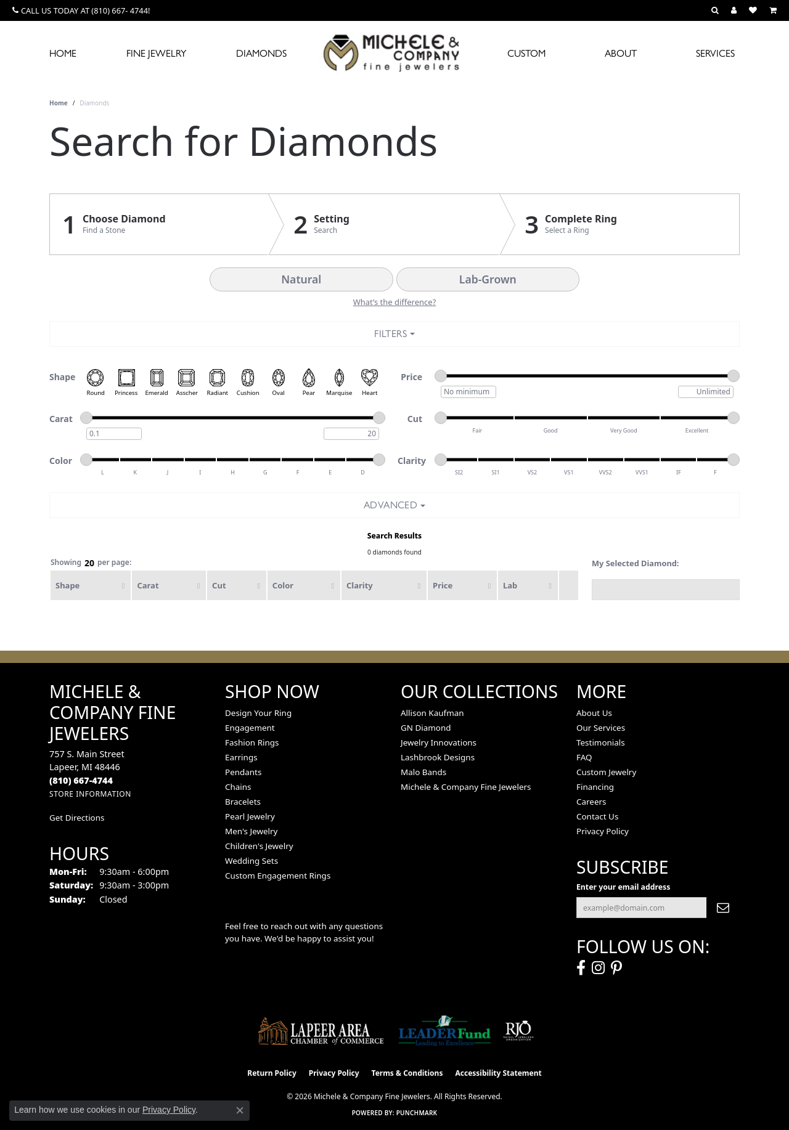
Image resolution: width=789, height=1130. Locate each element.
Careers (591, 801)
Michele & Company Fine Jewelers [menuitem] (466, 786)
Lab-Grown (488, 279)
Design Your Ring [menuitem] (258, 712)
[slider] (441, 376)
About (621, 53)
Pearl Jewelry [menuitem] (250, 816)
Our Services (600, 727)
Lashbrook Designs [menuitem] (438, 757)
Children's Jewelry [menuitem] (259, 846)
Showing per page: (91, 563)
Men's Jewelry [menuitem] (251, 831)
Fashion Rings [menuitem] (252, 742)
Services (715, 53)
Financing (595, 786)
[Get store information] (90, 794)
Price (442, 585)
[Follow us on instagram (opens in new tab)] (598, 968)
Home (62, 53)
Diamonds (261, 53)
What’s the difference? (394, 301)
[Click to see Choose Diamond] (159, 224)
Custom (526, 53)
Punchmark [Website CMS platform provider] (417, 1112)
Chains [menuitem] (238, 786)
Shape (67, 585)
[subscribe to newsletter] (723, 907)
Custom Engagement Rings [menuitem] (277, 875)
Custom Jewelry (606, 772)
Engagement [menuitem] (250, 727)
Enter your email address (623, 887)
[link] (81, 10)
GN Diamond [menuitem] (426, 727)
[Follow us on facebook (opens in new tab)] (581, 968)
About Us (594, 712)
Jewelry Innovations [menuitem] (438, 742)
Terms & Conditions (407, 1073)
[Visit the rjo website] (518, 1030)
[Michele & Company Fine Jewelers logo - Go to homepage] (394, 52)
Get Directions (76, 817)
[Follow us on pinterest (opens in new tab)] (616, 968)
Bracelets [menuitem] (243, 801)
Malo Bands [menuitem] (423, 772)
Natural (301, 279)
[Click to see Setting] (384, 224)
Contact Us (597, 816)
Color (282, 585)
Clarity (359, 585)
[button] (715, 10)
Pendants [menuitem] (243, 772)
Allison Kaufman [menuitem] (432, 712)
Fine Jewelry (156, 53)
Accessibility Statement (498, 1073)
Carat (147, 585)
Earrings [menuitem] (241, 757)
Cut (219, 585)
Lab (510, 585)
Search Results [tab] (394, 535)
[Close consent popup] (239, 1110)
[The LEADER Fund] (445, 1030)
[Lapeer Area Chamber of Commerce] (321, 1030)
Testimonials (600, 742)
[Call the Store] (81, 780)
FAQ (584, 757)
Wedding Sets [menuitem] (251, 860)
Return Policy (271, 1073)
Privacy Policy (602, 831)
